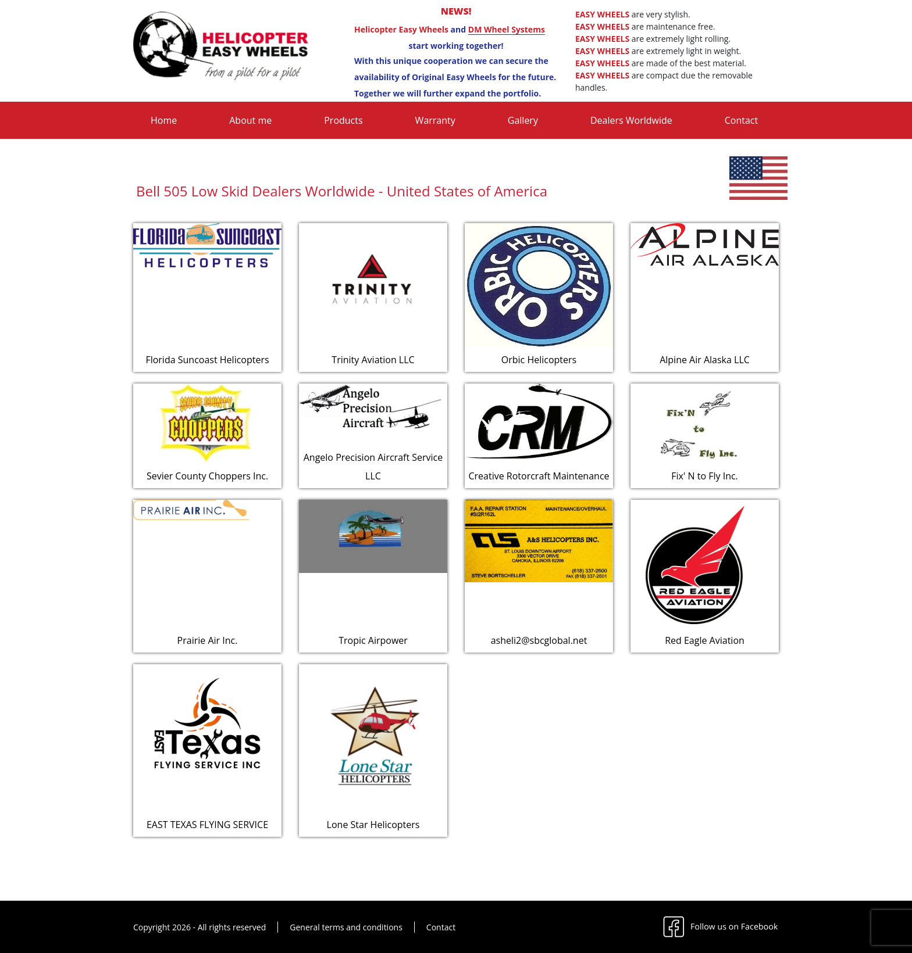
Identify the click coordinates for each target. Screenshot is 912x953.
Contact (741, 120)
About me (250, 120)
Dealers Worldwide (631, 120)
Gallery (523, 120)
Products (343, 120)
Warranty (435, 120)
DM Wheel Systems (506, 29)
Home (164, 120)
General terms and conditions (346, 927)
